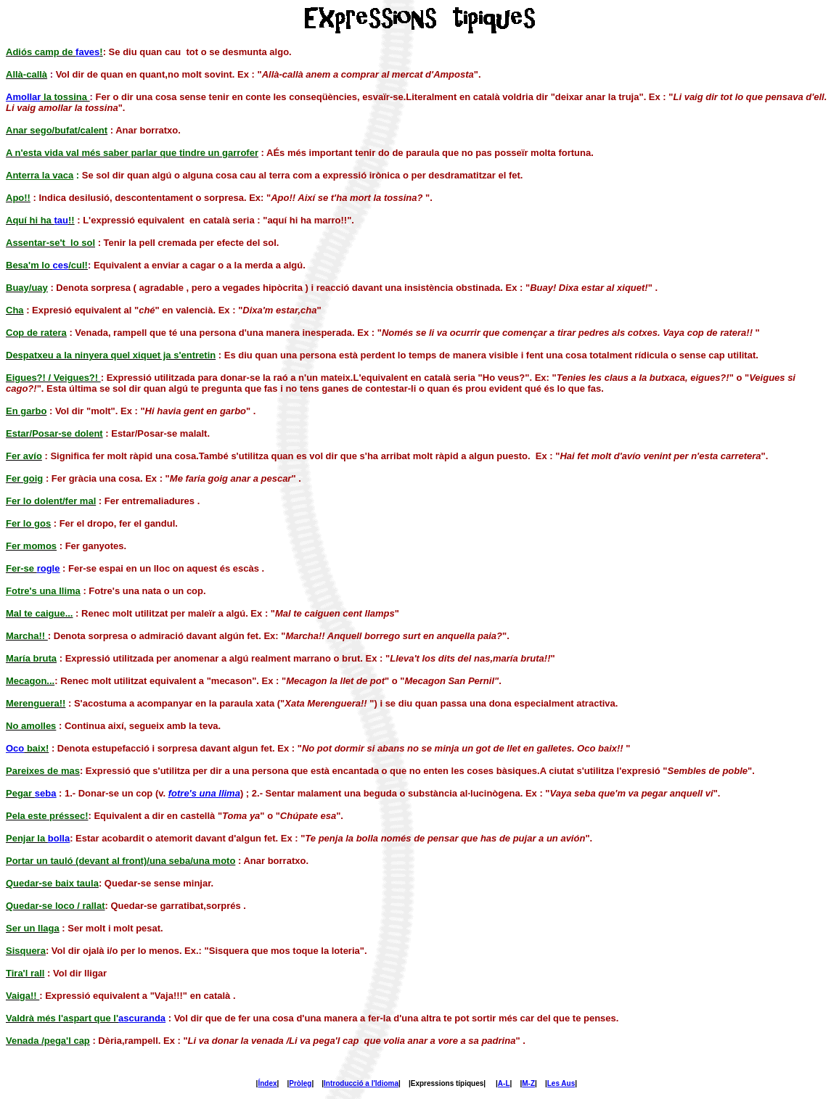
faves (87, 51)
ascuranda (141, 1018)
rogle (48, 568)
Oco (15, 748)
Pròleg (300, 1083)
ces (61, 265)
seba (46, 793)
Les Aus (561, 1083)
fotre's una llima (204, 793)
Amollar (23, 96)
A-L (504, 1083)
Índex (267, 1083)
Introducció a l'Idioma (361, 1083)
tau (61, 220)
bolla (59, 838)
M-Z (528, 1083)
